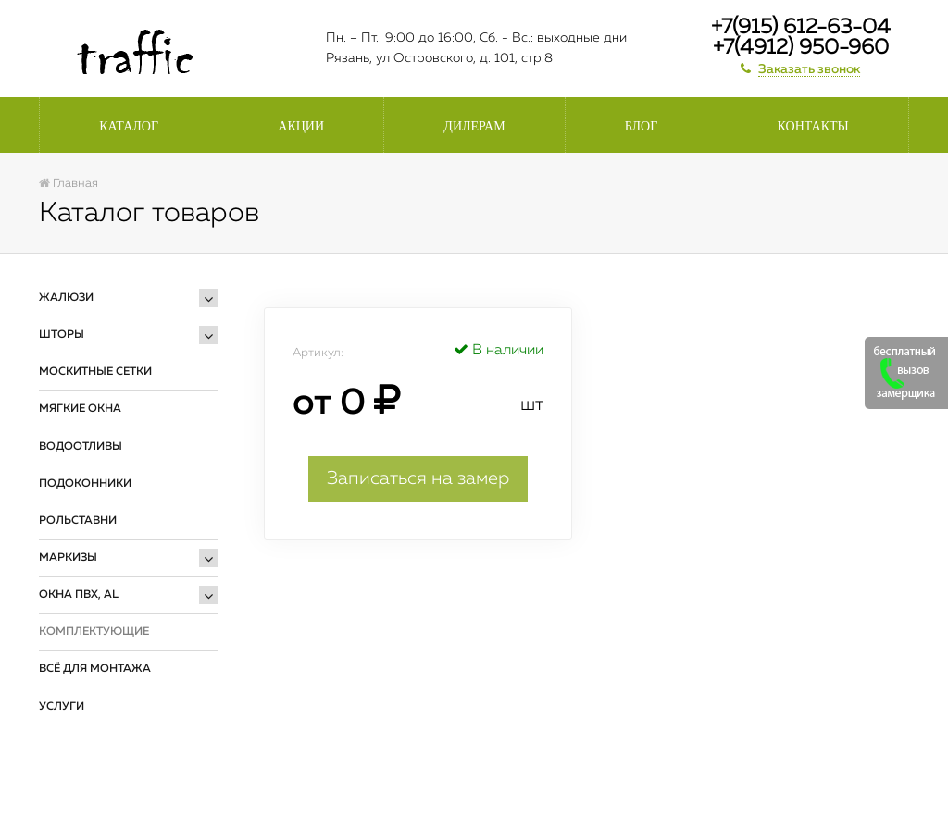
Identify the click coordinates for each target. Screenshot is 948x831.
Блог (641, 126)
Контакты (813, 126)
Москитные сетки (95, 372)
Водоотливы (80, 447)
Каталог (128, 126)
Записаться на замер (418, 478)
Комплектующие (94, 632)
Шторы (61, 335)
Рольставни (78, 521)
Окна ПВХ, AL (78, 595)
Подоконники (85, 484)
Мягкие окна (80, 409)
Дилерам (474, 126)
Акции (301, 126)
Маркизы (68, 558)
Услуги (61, 707)
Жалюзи (66, 298)
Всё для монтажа (95, 669)
